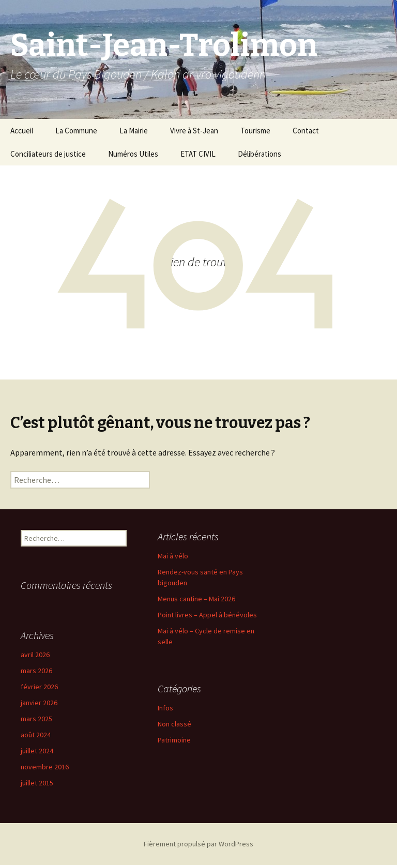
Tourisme (255, 130)
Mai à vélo (173, 555)
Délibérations (259, 154)
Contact (306, 130)
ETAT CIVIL (198, 154)
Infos (165, 707)
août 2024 (36, 734)
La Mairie (133, 130)
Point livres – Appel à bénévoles (207, 614)
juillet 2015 (37, 782)
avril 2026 (35, 654)
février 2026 (39, 686)
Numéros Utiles (133, 154)
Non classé (174, 724)
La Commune (76, 130)
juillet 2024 (37, 750)
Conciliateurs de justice (48, 154)
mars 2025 (36, 718)
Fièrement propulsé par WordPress (198, 843)
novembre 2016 (45, 766)
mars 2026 (36, 670)
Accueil (21, 130)
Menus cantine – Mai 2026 (196, 598)
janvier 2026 (39, 702)
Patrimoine (174, 740)
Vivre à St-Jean (194, 130)
